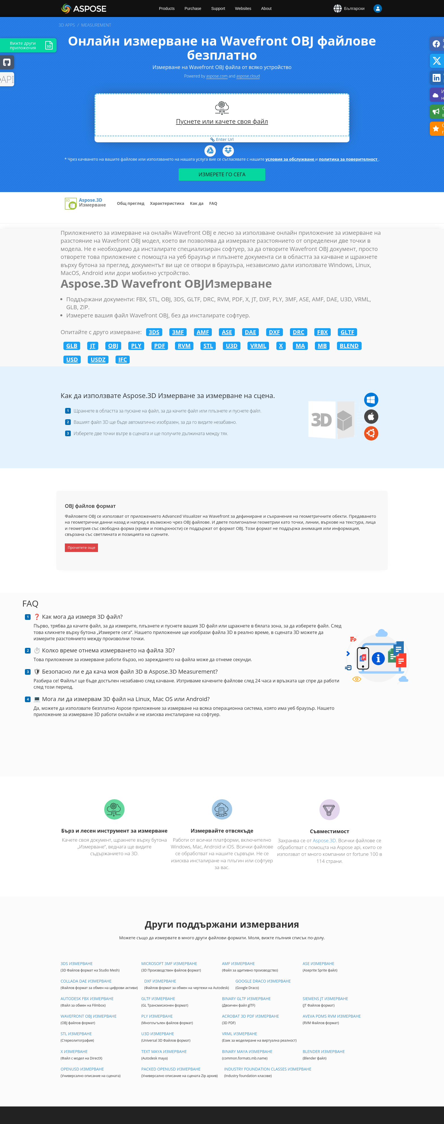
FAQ (213, 203)
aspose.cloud (248, 76)
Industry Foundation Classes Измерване (267, 1069)
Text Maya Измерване (164, 1051)
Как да (197, 203)
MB (322, 345)
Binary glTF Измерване (246, 998)
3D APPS (67, 25)
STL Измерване (76, 1033)
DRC (298, 332)
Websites (243, 8)
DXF (274, 332)
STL (208, 345)
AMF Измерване (238, 963)
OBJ (113, 345)
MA (300, 345)
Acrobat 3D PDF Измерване (250, 1016)
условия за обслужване (290, 159)
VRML (258, 345)
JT (92, 345)
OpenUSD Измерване (82, 1069)
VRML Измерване (239, 1033)
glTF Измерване (158, 998)
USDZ (98, 359)
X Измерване (74, 1051)
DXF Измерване (160, 981)
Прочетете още (81, 547)
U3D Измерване (157, 1033)
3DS (154, 332)
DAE (250, 332)
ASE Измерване (318, 963)
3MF (178, 332)
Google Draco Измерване (263, 981)
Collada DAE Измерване (86, 981)
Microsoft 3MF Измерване (169, 963)
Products (167, 8)
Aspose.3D (90, 200)
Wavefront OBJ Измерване (88, 1016)
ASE (227, 332)
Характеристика (167, 203)
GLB (71, 345)
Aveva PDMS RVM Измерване (332, 1016)
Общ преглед (130, 203)
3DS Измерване (77, 963)
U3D (231, 345)
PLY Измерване (157, 1016)
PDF (159, 345)
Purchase (193, 8)
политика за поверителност (349, 159)
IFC (122, 359)
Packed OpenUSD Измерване (170, 1069)
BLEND (349, 345)
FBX (322, 332)
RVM (184, 345)
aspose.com (216, 76)
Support (218, 8)
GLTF (347, 332)
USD (72, 359)
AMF (203, 332)
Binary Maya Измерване (247, 1051)
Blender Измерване (324, 1051)
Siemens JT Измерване (325, 998)
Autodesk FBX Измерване (87, 998)
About (266, 8)
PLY (136, 345)
